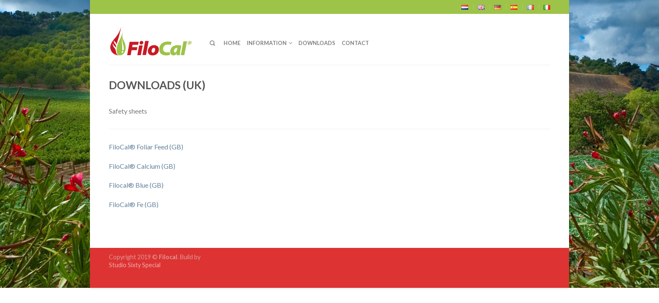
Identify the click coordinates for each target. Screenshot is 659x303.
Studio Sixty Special (135, 264)
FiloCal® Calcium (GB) (142, 166)
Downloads (316, 43)
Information (267, 43)
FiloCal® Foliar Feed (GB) (146, 147)
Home (232, 43)
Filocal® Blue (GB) (136, 185)
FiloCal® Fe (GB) (133, 204)
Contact (355, 43)
